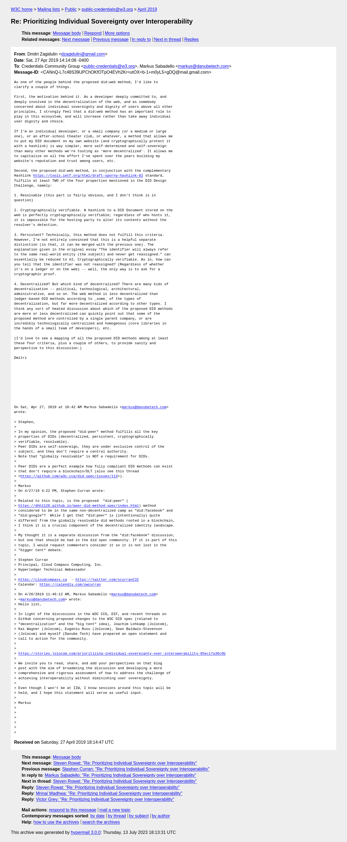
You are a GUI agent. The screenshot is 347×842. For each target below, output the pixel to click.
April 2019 (147, 9)
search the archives (101, 822)
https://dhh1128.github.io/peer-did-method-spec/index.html (78, 505)
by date (97, 816)
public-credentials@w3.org (107, 9)
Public (71, 9)
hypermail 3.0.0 (85, 832)
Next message (76, 39)
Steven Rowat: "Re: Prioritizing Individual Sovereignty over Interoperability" (125, 763)
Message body (67, 33)
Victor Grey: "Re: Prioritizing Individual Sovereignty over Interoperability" (105, 799)
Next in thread (167, 39)
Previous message (111, 39)
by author (161, 816)
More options (117, 33)
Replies (191, 39)
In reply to (141, 39)
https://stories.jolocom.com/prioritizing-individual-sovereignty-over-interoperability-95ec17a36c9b (122, 653)
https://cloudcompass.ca (42, 579)
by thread (117, 816)
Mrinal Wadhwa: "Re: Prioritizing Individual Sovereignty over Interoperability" (109, 793)
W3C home (22, 9)
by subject (139, 816)
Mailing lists (48, 9)
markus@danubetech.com (203, 66)
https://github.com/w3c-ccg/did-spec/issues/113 (69, 476)
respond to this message (72, 810)
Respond (93, 33)
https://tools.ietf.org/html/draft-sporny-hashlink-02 (88, 175)
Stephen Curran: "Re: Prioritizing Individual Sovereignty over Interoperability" (135, 769)
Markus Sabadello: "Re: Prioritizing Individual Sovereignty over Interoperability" (120, 775)
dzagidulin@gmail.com (83, 54)
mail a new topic (115, 810)
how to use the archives (56, 822)
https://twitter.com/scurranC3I (107, 579)
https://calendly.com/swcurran (70, 584)
